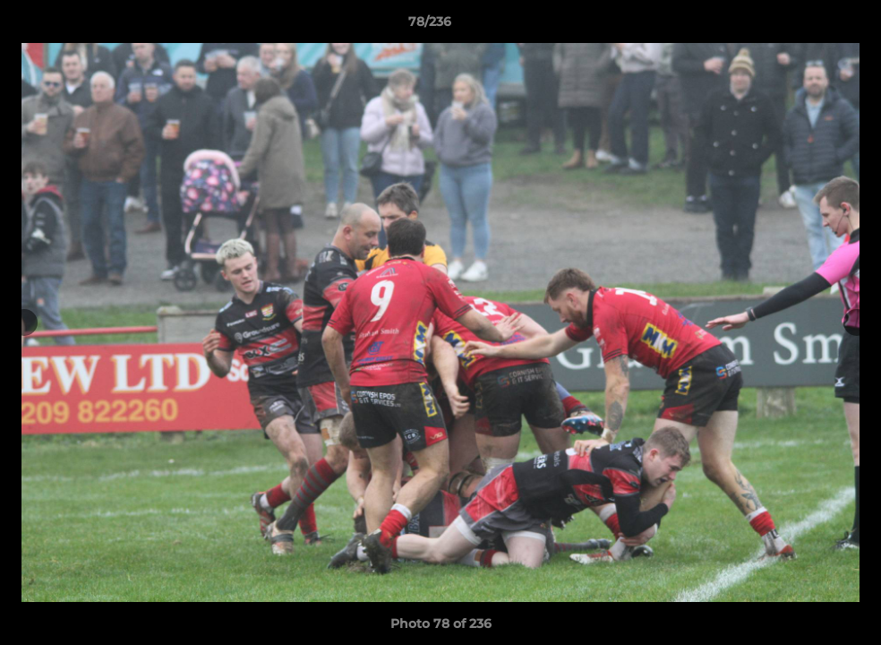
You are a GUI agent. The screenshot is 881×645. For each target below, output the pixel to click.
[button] (806, 26)
